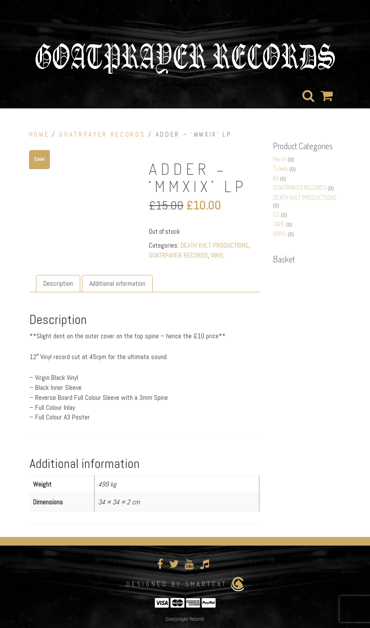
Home (39, 134)
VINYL (218, 255)
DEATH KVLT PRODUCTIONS (214, 245)
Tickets (280, 168)
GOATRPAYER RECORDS (102, 134)
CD (276, 214)
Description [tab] (58, 283)
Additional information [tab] (117, 283)
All (275, 178)
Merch (279, 159)
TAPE (279, 224)
